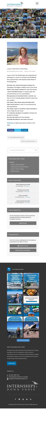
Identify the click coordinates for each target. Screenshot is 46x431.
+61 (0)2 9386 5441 (14, 375)
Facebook (11, 130)
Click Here (10, 123)
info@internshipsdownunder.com (18, 379)
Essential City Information (20, 167)
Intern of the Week (29, 71)
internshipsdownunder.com (16, 377)
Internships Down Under (16, 71)
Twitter (18, 130)
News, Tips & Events (17, 164)
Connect (12, 162)
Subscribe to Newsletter (23, 250)
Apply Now (23, 223)
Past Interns (15, 171)
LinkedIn (25, 130)
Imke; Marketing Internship (15, 137)
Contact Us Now (23, 246)
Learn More (12, 363)
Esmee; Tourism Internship (28, 141)
